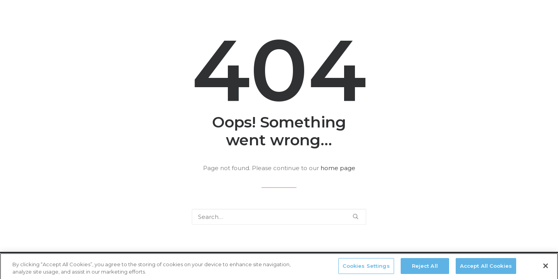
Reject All (425, 268)
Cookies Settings (366, 268)
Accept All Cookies (486, 268)
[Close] (545, 267)
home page (337, 168)
